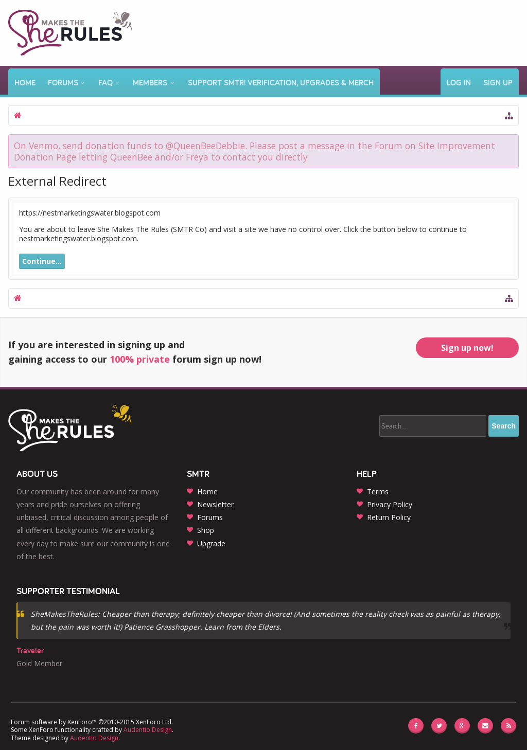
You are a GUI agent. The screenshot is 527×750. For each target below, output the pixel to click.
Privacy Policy (389, 504)
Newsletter (215, 504)
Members (150, 82)
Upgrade (211, 543)
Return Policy (389, 517)
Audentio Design (148, 729)
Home (25, 82)
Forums (63, 82)
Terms (378, 491)
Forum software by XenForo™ (92, 722)
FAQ (105, 82)
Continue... (42, 261)
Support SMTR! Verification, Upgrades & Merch (281, 82)
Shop (205, 530)
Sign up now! (467, 347)
